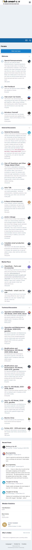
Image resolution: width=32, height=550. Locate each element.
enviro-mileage (9, 217)
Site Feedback (9, 86)
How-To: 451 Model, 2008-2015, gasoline (14, 401)
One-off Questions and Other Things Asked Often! (15, 164)
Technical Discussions (9, 307)
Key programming (10, 453)
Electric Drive (9, 418)
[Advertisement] (16, 21)
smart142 (10, 448)
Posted (21, 448)
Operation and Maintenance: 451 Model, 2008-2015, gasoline (14, 329)
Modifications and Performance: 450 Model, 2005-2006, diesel (13, 350)
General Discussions (9, 128)
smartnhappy (11, 483)
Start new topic (16, 51)
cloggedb (10, 454)
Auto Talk (7, 187)
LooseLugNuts (11, 466)
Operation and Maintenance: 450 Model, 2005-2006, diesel (15, 313)
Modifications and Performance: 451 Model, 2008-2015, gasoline (13, 367)
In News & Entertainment (13, 201)
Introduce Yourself (11, 112)
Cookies (24, 544)
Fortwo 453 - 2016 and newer (15, 428)
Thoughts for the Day (12, 481)
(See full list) (26, 532)
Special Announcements (13, 60)
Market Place (6, 262)
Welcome (5, 56)
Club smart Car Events (12, 97)
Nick (9, 524)
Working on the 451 (11, 446)
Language (9, 544)
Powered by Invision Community (16, 547)
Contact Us (17, 544)
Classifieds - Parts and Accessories (12, 267)
